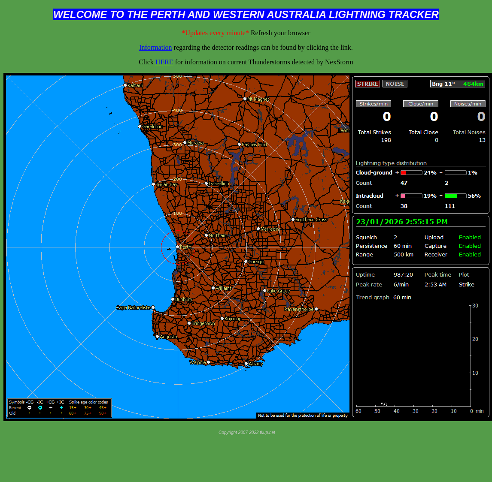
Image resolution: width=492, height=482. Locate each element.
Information (155, 47)
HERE (164, 62)
